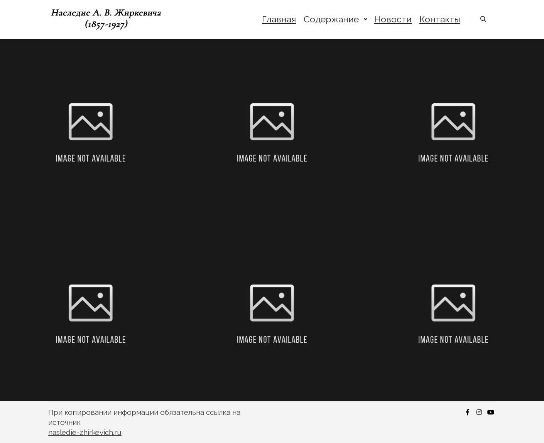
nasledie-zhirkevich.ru (85, 432)
